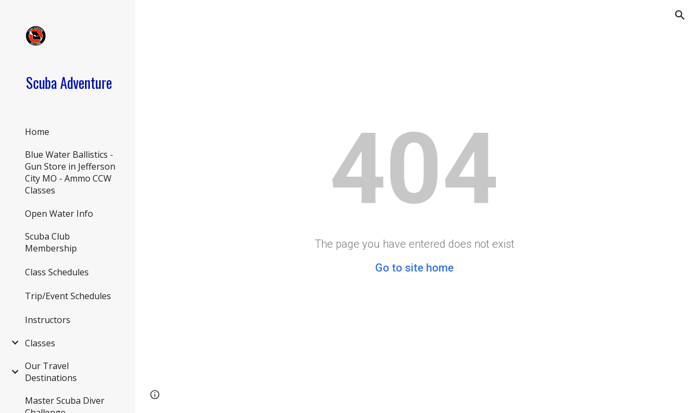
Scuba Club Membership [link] (51, 242)
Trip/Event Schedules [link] (68, 296)
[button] (680, 15)
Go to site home (414, 267)
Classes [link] (40, 343)
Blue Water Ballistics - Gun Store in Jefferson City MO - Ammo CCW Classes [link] (70, 172)
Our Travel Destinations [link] (51, 372)
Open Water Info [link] (59, 214)
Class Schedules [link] (57, 272)
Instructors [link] (47, 320)
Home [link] (37, 132)
